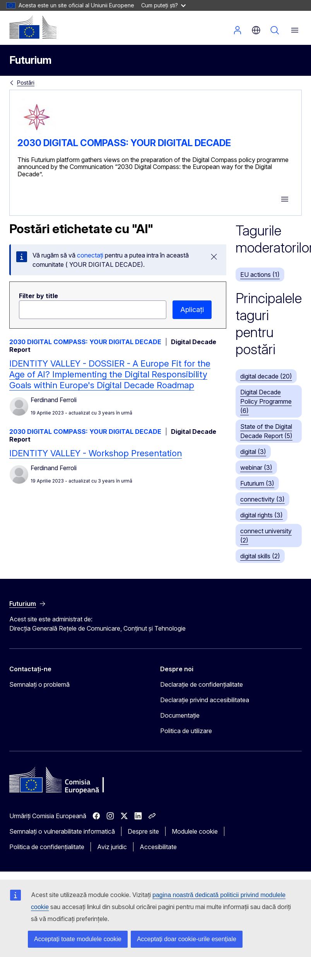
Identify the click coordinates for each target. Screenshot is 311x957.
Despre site (143, 831)
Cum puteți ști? (163, 5)
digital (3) (253, 451)
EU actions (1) (260, 274)
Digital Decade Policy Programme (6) (266, 401)
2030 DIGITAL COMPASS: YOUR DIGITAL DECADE (124, 142)
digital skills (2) (260, 556)
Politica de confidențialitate (46, 847)
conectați (90, 255)
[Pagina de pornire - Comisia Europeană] (32, 27)
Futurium (30, 60)
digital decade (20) (266, 376)
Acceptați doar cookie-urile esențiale (186, 939)
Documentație (180, 715)
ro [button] (256, 30)
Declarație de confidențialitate (201, 684)
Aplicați (192, 309)
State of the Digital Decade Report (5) (266, 431)
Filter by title (38, 296)
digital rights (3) (261, 515)
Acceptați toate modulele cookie (77, 939)
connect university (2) (266, 535)
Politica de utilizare (186, 731)
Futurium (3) (257, 483)
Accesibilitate (158, 847)
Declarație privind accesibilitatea (204, 700)
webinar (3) (256, 467)
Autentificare (237, 30)
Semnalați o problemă (39, 684)
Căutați (274, 30)
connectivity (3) (262, 499)
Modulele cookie (195, 831)
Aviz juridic (112, 847)
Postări (25, 82)
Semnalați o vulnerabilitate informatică (62, 831)
